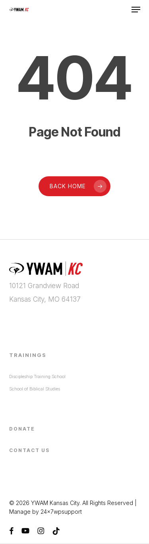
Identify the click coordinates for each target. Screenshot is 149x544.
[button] (136, 10)
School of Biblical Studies (34, 389)
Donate (22, 429)
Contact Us (29, 450)
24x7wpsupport (61, 511)
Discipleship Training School (37, 376)
